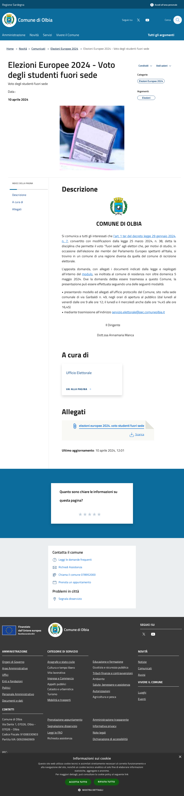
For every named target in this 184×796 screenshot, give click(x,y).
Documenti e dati (12, 700)
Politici (6, 687)
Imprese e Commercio (60, 678)
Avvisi (141, 675)
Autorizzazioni (101, 691)
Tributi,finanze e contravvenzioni (113, 673)
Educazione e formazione (108, 661)
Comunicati (38, 48)
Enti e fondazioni (12, 681)
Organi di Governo (13, 662)
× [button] (180, 757)
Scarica (136, 434)
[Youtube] (145, 19)
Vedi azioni (164, 66)
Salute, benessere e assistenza (111, 684)
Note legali (99, 732)
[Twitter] (136, 19)
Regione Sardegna (13, 5)
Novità (23, 48)
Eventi (142, 699)
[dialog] (92, 774)
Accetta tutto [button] (78, 781)
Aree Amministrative (15, 668)
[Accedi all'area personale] (164, 5)
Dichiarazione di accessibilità (110, 739)
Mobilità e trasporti (59, 700)
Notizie (142, 662)
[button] (92, 790)
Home (10, 48)
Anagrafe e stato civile (61, 662)
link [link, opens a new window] (126, 774)
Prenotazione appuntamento (64, 719)
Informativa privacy (104, 726)
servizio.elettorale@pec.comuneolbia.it (138, 312)
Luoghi (142, 692)
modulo (87, 274)
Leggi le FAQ (55, 732)
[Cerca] (177, 20)
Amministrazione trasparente (111, 719)
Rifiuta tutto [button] (106, 781)
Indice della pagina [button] (22, 183)
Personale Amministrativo (18, 694)
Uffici (5, 675)
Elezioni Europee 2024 (64, 48)
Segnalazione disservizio (62, 726)
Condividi (146, 66)
